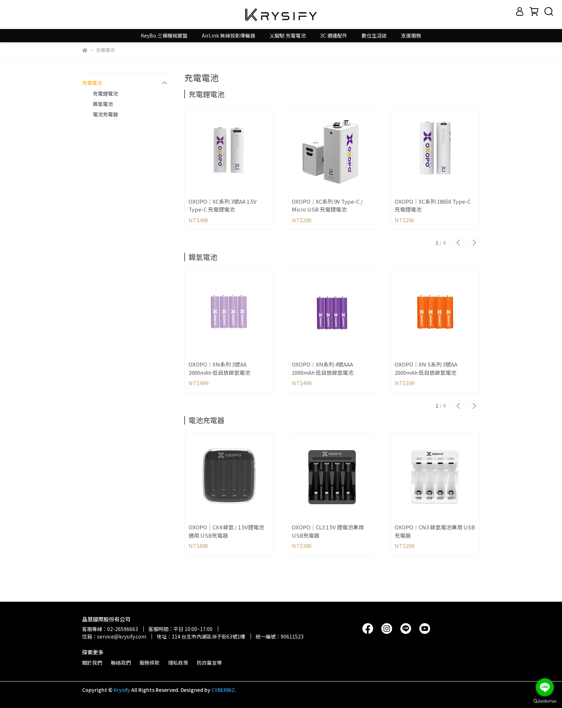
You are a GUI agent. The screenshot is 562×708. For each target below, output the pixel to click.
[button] (458, 242)
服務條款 (149, 662)
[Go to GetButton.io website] (544, 701)
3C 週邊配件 (333, 35)
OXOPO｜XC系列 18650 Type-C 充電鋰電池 (433, 205)
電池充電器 (105, 114)
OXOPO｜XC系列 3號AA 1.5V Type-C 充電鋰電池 (223, 205)
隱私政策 (178, 662)
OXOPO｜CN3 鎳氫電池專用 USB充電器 (435, 531)
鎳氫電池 (103, 103)
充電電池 (92, 82)
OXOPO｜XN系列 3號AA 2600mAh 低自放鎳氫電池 (219, 368)
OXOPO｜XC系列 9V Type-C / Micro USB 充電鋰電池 (327, 205)
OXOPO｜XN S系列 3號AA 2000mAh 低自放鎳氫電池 (426, 368)
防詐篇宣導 (209, 662)
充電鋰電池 (105, 93)
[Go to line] (545, 687)
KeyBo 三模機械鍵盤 (164, 35)
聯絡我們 (121, 662)
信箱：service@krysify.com (114, 636)
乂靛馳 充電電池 (288, 35)
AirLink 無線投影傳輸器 (228, 35)
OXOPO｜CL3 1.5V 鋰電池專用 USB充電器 (328, 531)
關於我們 (92, 662)
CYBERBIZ (223, 689)
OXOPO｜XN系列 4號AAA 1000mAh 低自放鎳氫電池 (322, 368)
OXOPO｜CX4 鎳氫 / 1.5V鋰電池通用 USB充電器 (226, 531)
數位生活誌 (374, 35)
